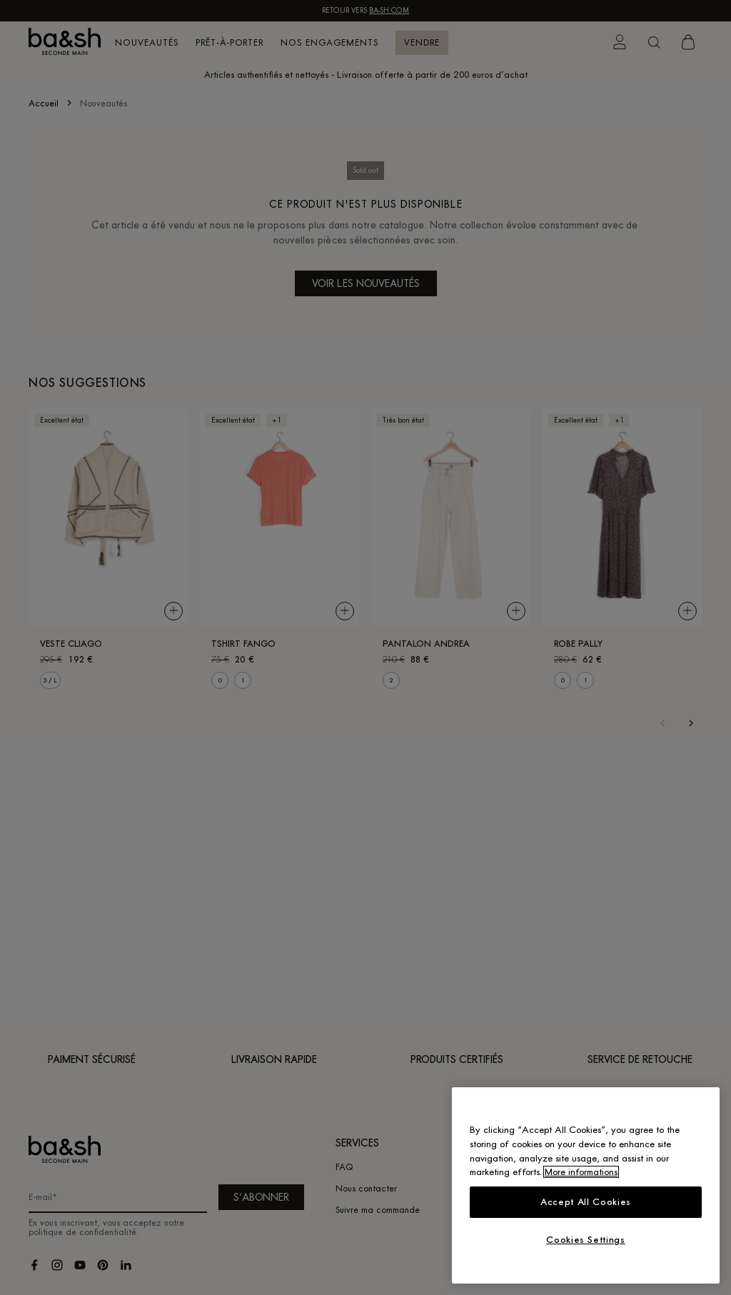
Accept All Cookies (585, 1201)
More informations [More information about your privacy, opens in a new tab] (581, 1171)
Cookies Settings (585, 1239)
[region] (586, 1185)
